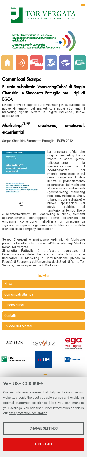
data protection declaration (28, 413)
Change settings (44, 428)
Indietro (43, 275)
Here (52, 403)
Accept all (43, 444)
